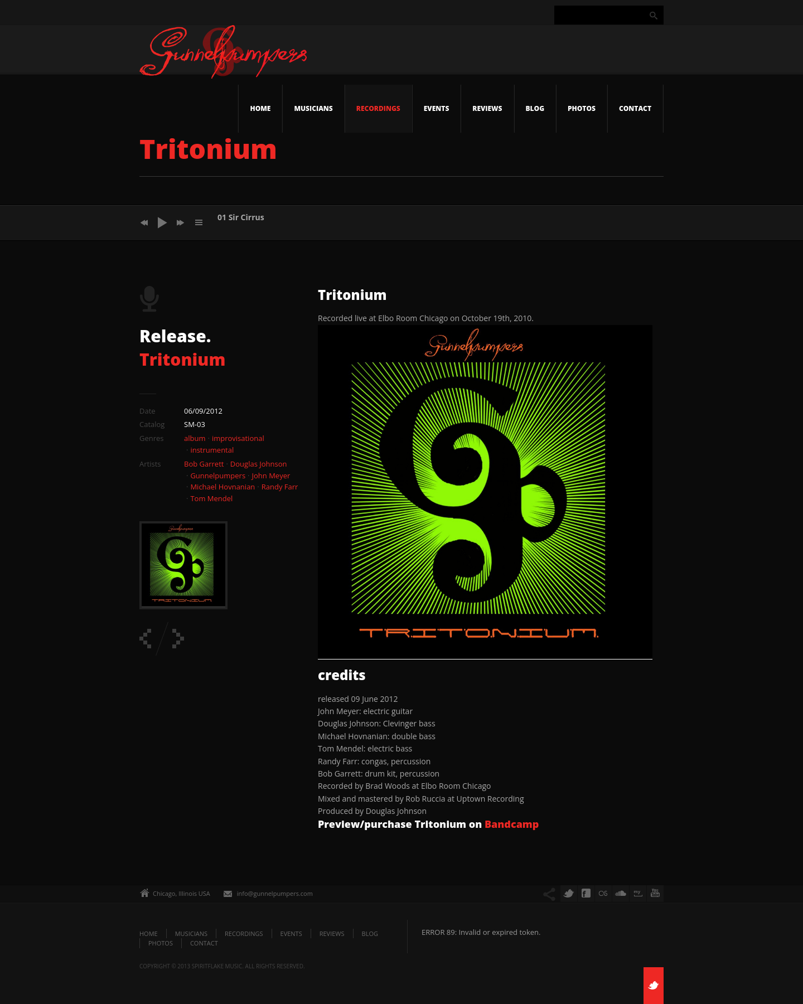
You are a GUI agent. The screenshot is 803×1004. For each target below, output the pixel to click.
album (194, 438)
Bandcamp (512, 824)
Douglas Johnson (258, 464)
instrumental (212, 450)
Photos (582, 108)
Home (260, 108)
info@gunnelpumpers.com (275, 893)
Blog (535, 108)
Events (436, 108)
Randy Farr (280, 487)
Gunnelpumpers (217, 476)
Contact (635, 108)
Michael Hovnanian (222, 487)
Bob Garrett (204, 464)
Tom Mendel (211, 498)
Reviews (487, 108)
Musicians (313, 108)
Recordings (378, 108)
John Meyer (271, 476)
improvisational (238, 438)
